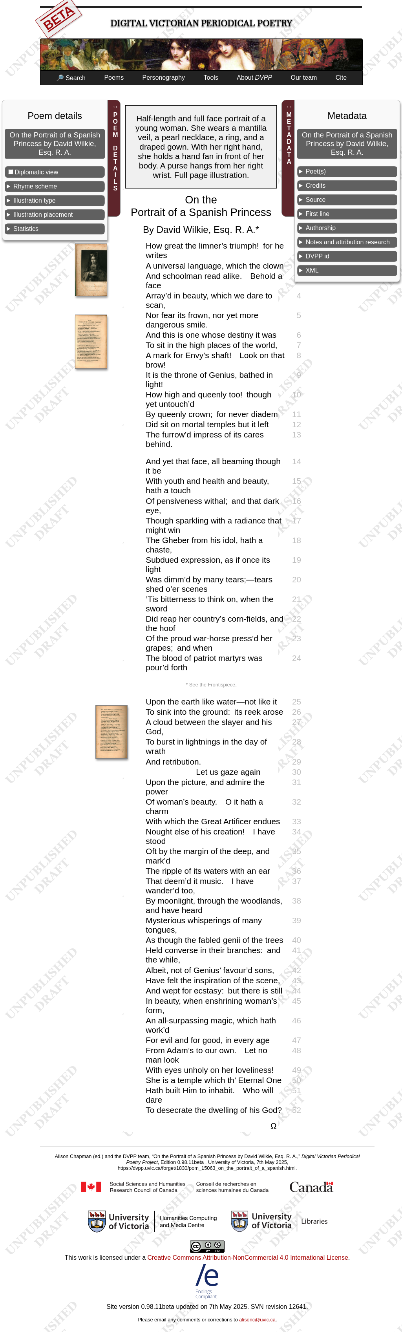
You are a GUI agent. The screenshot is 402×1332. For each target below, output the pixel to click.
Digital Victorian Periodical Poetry (201, 23)
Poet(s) (316, 171)
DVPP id (317, 256)
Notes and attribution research (348, 242)
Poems (114, 77)
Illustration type (34, 200)
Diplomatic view (36, 172)
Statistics (25, 228)
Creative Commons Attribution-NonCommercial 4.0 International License (247, 1257)
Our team (304, 77)
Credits (316, 185)
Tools (211, 77)
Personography (164, 77)
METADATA (289, 138)
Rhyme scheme (35, 186)
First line (317, 213)
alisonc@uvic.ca (257, 1320)
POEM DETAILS (115, 152)
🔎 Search (71, 78)
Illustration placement (43, 214)
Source (316, 199)
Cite (341, 77)
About (254, 77)
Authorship (321, 228)
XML (312, 270)
